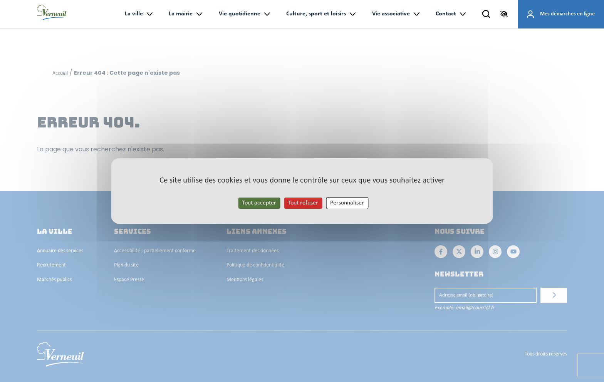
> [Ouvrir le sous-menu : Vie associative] (416, 14)
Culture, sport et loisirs (316, 14)
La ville (134, 14)
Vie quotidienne (239, 14)
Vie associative (391, 14)
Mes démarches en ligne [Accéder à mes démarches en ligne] (567, 14)
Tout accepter (259, 203)
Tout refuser (303, 203)
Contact (446, 14)
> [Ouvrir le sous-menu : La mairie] (199, 14)
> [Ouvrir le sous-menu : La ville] (149, 14)
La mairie (181, 14)
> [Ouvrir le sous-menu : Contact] (462, 14)
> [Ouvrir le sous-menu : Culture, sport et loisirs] (352, 14)
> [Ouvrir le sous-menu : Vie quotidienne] (266, 14)
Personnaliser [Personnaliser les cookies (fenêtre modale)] (347, 203)
